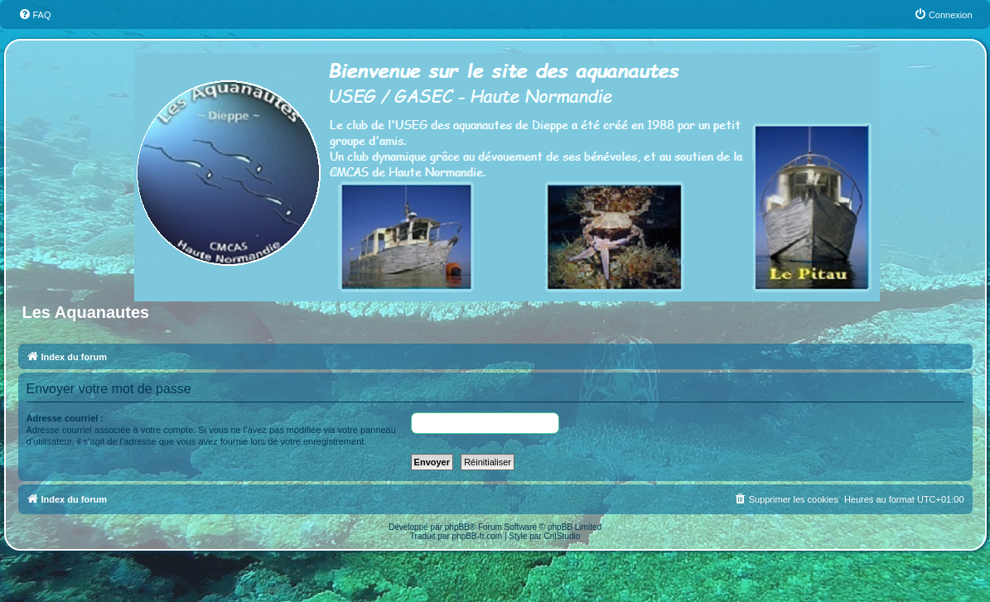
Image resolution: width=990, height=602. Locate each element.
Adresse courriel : (65, 418)
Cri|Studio (562, 536)
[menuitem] (34, 15)
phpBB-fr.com (477, 536)
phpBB (457, 527)
